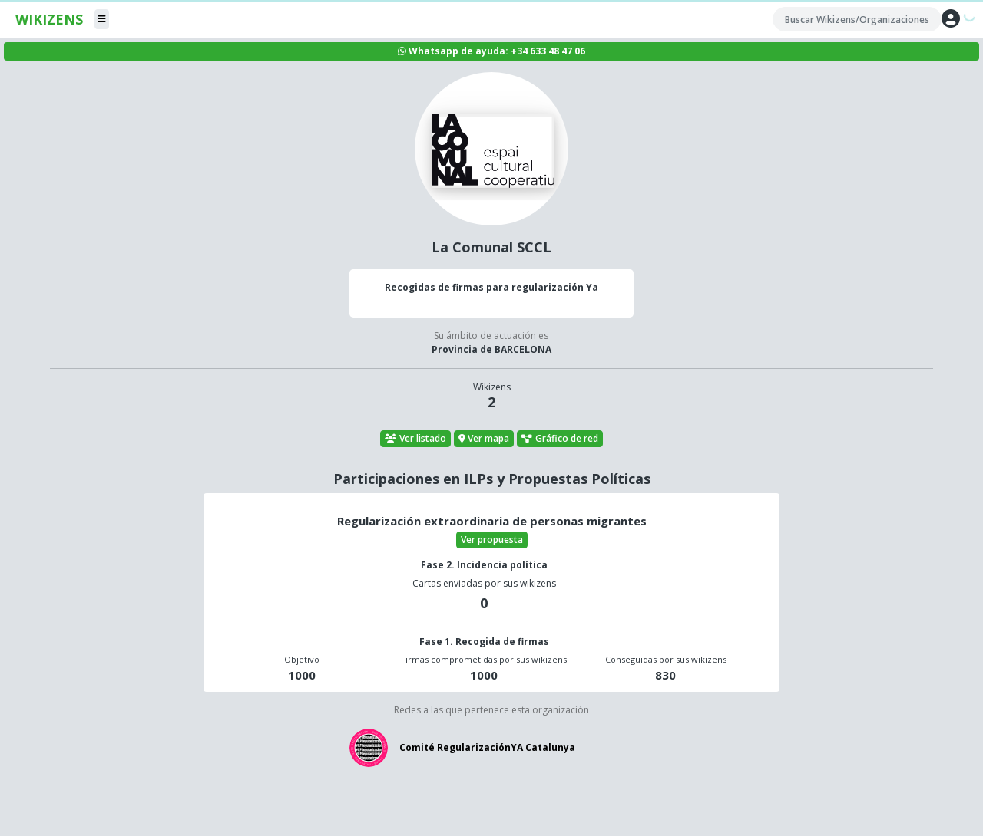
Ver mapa (484, 438)
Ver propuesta (492, 539)
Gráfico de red (559, 438)
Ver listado (415, 438)
